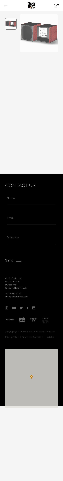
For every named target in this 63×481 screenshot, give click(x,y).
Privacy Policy (11, 341)
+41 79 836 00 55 (13, 297)
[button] (31, 381)
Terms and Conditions (32, 341)
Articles (50, 341)
